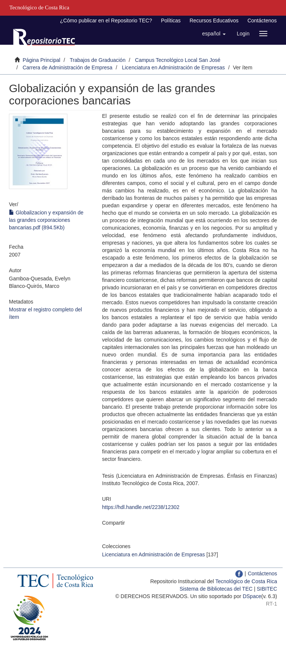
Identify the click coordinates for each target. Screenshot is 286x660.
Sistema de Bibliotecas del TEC (215, 589)
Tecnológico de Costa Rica (246, 581)
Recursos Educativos (214, 20)
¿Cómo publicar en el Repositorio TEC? (106, 20)
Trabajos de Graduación (97, 60)
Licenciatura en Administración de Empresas (173, 67)
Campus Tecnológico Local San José (177, 60)
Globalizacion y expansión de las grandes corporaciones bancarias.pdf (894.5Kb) (46, 220)
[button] (214, 33)
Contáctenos (262, 20)
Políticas (171, 20)
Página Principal (41, 60)
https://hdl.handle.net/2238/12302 (140, 507)
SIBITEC (267, 589)
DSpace (252, 596)
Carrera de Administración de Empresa (67, 67)
